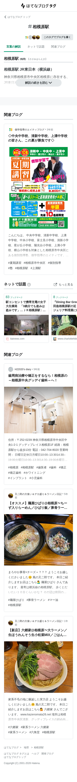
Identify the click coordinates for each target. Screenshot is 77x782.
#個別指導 (54, 262)
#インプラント (17, 478)
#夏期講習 (14, 262)
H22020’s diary (23, 369)
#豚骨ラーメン (36, 600)
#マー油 (53, 600)
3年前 (50, 129)
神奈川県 (10, 77)
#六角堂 (35, 732)
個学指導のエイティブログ (29, 129)
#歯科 (52, 467)
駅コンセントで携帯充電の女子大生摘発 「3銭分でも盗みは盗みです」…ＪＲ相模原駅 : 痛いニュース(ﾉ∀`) (26, 306)
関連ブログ (58, 46)
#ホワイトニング (35, 472)
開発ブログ (47, 753)
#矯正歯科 (14, 472)
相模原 (45, 77)
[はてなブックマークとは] (29, 284)
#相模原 (13, 467)
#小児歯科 (36, 478)
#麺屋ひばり (16, 600)
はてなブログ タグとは (16, 753)
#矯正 (62, 467)
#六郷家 (13, 727)
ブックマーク (14, 297)
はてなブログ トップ (17, 17)
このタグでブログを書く (57, 37)
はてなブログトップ (15, 757)
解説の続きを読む (38, 82)
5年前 (37, 369)
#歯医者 (41, 467)
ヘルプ (35, 753)
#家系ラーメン (17, 732)
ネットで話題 (36, 46)
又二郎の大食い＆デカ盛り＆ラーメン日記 (38, 494)
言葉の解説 (13, 46)
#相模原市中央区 (35, 262)
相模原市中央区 (28, 77)
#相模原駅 (21, 268)
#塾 (10, 268)
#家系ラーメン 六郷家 (35, 727)
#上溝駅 (36, 268)
